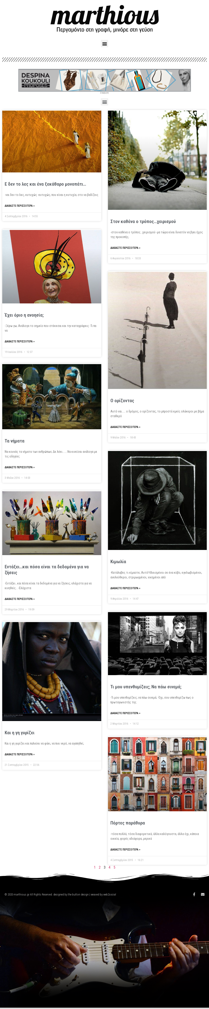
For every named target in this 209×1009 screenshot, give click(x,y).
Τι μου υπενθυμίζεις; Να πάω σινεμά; (145, 686)
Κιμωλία (118, 561)
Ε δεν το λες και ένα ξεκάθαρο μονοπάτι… (45, 184)
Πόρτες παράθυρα (127, 823)
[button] (104, 43)
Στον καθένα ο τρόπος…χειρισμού (143, 221)
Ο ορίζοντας (122, 400)
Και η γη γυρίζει (19, 734)
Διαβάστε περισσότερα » (19, 205)
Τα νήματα (14, 441)
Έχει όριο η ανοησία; (24, 315)
